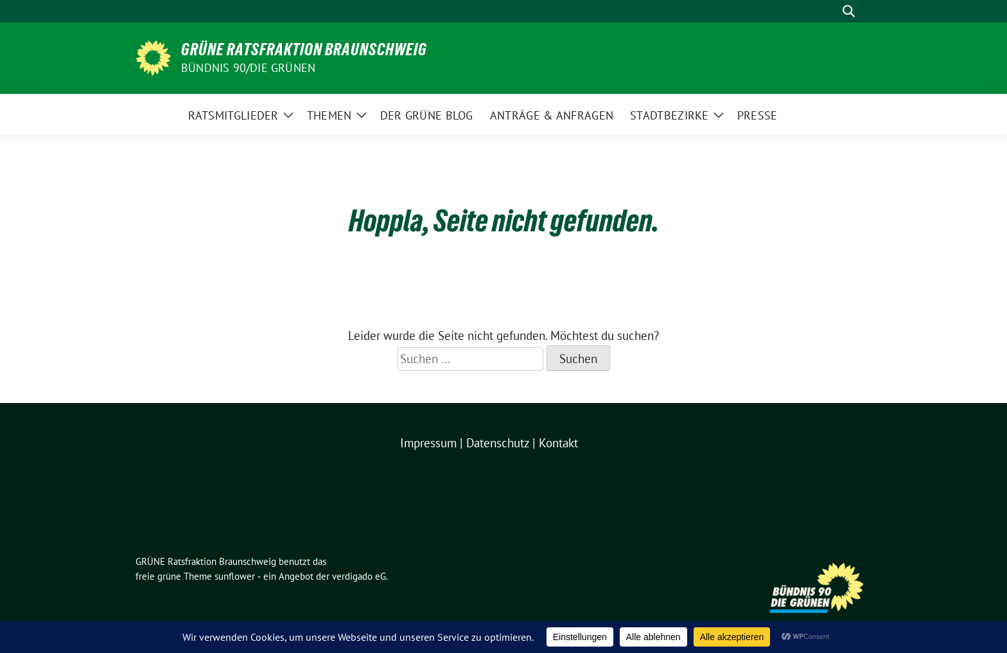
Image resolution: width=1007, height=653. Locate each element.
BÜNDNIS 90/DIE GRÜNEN (248, 67)
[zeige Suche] (848, 11)
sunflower (235, 576)
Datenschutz (497, 443)
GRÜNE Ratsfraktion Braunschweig (304, 49)
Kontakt (558, 443)
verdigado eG (359, 576)
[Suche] (830, 11)
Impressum (428, 443)
